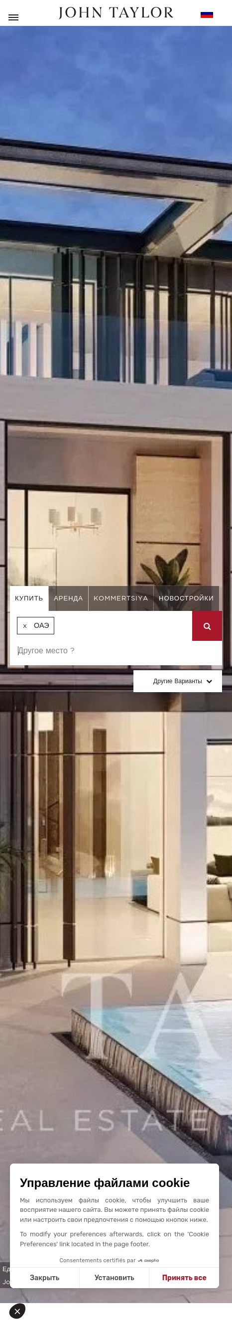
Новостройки (186, 598)
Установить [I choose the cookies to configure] (114, 1278)
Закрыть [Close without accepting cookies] (44, 1278)
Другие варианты (177, 681)
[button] (21, 1311)
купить (29, 598)
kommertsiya (121, 598)
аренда (68, 598)
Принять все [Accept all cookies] (184, 1278)
